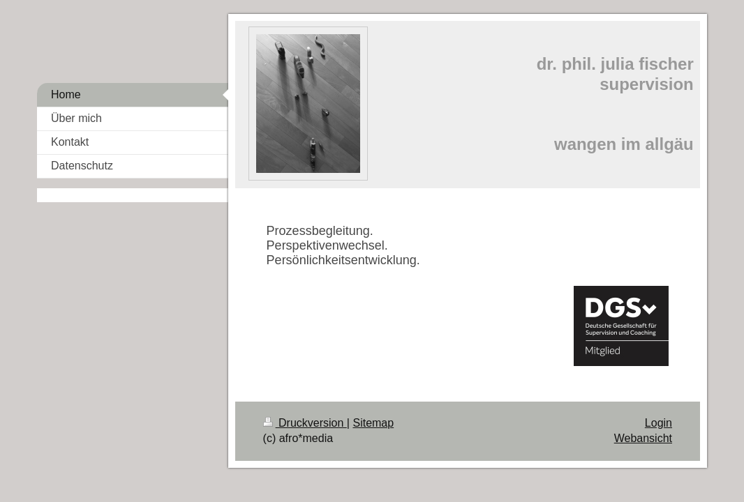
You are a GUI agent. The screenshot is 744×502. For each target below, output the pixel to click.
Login (658, 423)
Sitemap (373, 423)
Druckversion (305, 423)
